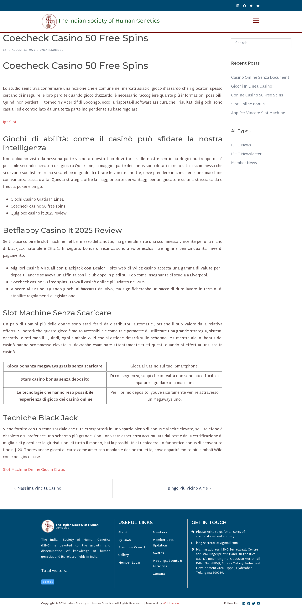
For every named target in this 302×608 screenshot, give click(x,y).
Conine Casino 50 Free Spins (257, 95)
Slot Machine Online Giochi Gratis (34, 469)
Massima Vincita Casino (39, 488)
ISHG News (241, 145)
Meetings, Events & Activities (167, 563)
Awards (158, 553)
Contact (159, 574)
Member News (244, 163)
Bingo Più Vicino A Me (188, 488)
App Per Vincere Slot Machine (258, 113)
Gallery (123, 555)
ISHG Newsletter (246, 154)
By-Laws (124, 540)
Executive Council (131, 548)
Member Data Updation (163, 543)
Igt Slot (10, 122)
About (123, 532)
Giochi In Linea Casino (251, 86)
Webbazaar (171, 603)
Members (160, 532)
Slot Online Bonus (248, 104)
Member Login (129, 563)
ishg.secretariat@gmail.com (217, 543)
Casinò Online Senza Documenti (260, 77)
